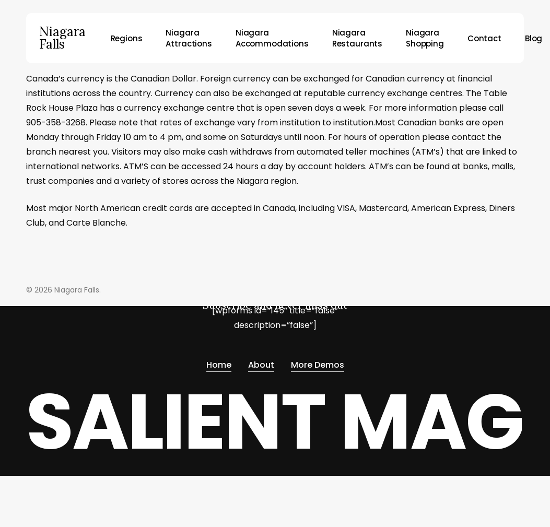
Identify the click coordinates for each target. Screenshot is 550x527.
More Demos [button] (317, 365)
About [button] (261, 365)
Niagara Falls (62, 38)
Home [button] (218, 365)
